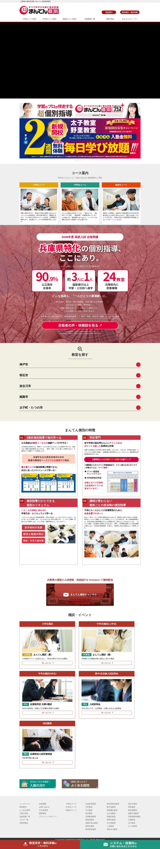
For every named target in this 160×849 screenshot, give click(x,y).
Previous (18, 131)
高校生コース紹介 (70, 19)
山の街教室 (111, 813)
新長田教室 (89, 820)
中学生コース (71, 807)
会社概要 (42, 804)
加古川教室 (132, 804)
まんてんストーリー (130, 19)
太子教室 (131, 823)
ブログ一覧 (23, 820)
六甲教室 (88, 807)
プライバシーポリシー (48, 816)
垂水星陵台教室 (113, 804)
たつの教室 (132, 826)
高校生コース (71, 810)
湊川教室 (88, 813)
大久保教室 (111, 823)
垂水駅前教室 (90, 829)
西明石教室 (111, 820)
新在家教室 (132, 810)
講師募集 (42, 813)
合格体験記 (23, 823)
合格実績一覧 (90, 19)
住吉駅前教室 (90, 804)
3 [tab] (83, 160)
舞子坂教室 (111, 807)
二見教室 (110, 826)
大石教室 (88, 810)
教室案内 (23, 807)
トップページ (24, 804)
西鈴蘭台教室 (112, 810)
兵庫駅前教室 (90, 816)
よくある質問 (24, 810)
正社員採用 (43, 810)
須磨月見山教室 (91, 823)
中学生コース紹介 (50, 19)
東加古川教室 (112, 829)
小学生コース (71, 804)
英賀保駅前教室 (134, 816)
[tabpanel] (80, 130)
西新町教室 (111, 816)
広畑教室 (131, 820)
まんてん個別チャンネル (80, 594)
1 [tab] (77, 160)
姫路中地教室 (133, 813)
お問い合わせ (44, 807)
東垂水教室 (89, 826)
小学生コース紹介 (29, 19)
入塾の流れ (110, 19)
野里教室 (131, 807)
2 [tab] (80, 160)
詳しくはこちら (47, 663)
